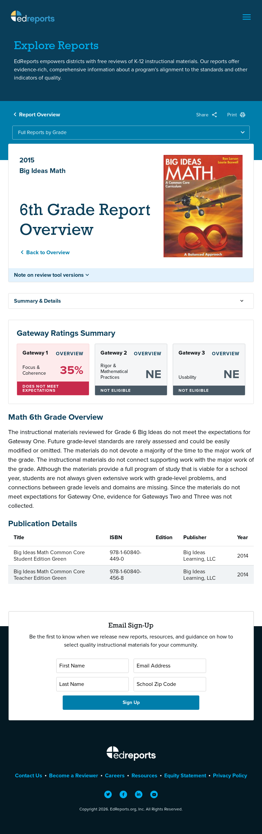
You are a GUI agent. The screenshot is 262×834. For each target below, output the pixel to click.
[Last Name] (92, 684)
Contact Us (28, 775)
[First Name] (92, 666)
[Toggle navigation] (246, 17)
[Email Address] (170, 666)
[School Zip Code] (170, 684)
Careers (115, 775)
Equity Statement (185, 775)
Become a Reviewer (73, 775)
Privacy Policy (230, 775)
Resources (144, 775)
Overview (69, 353)
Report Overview (39, 114)
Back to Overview (48, 252)
